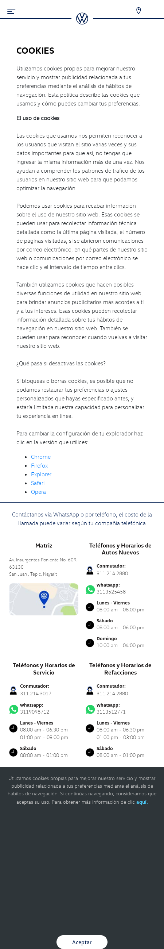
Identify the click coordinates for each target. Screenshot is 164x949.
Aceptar (82, 942)
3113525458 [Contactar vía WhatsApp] (120, 588)
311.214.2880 (112, 573)
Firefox (39, 465)
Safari (37, 483)
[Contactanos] (134, 10)
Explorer (41, 474)
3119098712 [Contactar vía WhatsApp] (43, 708)
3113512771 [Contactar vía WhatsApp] (120, 708)
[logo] (82, 22)
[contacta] (43, 598)
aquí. (142, 802)
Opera (38, 491)
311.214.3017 (35, 693)
